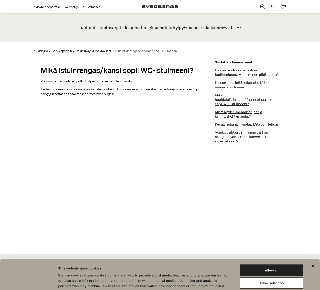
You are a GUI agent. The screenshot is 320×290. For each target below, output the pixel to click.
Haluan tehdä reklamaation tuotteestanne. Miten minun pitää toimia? (247, 72)
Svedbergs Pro (74, 7)
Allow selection (271, 255)
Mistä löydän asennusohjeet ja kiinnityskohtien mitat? (238, 114)
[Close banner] (313, 238)
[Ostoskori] (283, 6)
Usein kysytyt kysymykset (93, 51)
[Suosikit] (273, 6)
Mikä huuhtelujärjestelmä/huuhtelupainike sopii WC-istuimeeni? (244, 99)
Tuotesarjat (110, 27)
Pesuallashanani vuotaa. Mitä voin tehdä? (246, 124)
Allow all (271, 242)
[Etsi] (262, 6)
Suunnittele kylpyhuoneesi (176, 27)
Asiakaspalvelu (62, 51)
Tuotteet (87, 27)
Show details (233, 281)
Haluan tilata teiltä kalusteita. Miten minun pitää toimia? (242, 84)
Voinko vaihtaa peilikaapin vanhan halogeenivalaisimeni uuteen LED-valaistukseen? (242, 136)
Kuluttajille (41, 51)
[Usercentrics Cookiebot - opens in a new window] (28, 281)
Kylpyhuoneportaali (47, 7)
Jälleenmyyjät (218, 27)
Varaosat (94, 7)
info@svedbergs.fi (101, 94)
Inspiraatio (135, 27)
